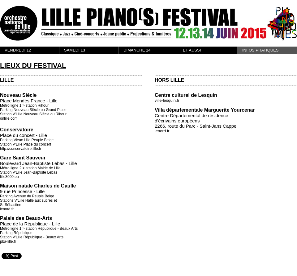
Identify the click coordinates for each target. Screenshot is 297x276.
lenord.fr (7, 209)
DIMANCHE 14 (136, 50)
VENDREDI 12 (18, 50)
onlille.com (9, 118)
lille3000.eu (9, 177)
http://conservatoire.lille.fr (20, 148)
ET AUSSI (192, 50)
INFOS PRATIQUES (260, 50)
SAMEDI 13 (74, 50)
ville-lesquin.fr (167, 100)
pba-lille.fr (8, 241)
